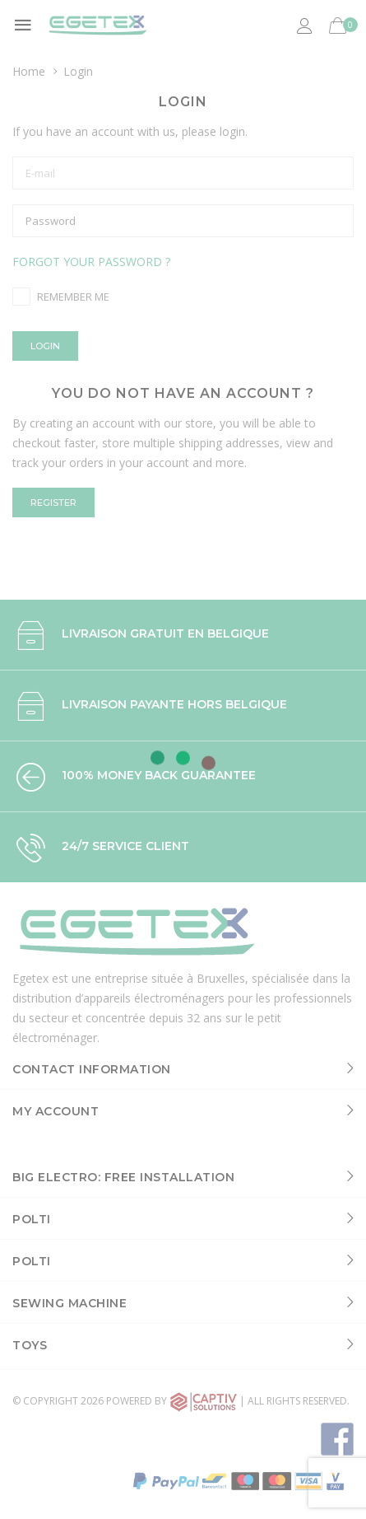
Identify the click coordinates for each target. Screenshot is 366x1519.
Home (28, 71)
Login (45, 346)
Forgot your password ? (91, 261)
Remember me (73, 296)
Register (53, 502)
